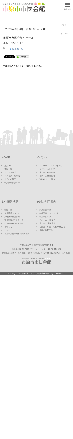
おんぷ (7, 230)
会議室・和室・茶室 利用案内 (52, 227)
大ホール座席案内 (47, 172)
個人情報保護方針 (12, 182)
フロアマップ (10, 172)
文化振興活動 (9, 201)
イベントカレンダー (48, 169)
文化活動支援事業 (12, 217)
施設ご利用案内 (46, 201)
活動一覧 (8, 210)
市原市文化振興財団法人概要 (16, 233)
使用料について (46, 217)
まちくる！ (9, 227)
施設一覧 (8, 169)
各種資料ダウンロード (49, 213)
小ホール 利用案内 (47, 223)
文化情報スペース (12, 213)
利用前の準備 (45, 210)
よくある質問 (10, 179)
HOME (5, 157)
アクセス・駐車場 (12, 176)
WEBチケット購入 (47, 179)
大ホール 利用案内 (47, 220)
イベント (42, 157)
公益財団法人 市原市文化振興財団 (33, 273)
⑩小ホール (16, 49)
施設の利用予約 (46, 230)
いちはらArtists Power (13, 223)
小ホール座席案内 (47, 176)
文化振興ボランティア (14, 220)
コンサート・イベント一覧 (50, 166)
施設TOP (8, 166)
